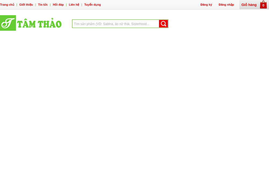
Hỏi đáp (58, 4)
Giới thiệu (26, 4)
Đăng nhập (226, 4)
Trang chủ (7, 4)
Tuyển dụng (92, 4)
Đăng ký (206, 4)
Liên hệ (74, 4)
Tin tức (43, 4)
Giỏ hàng (254, 5)
